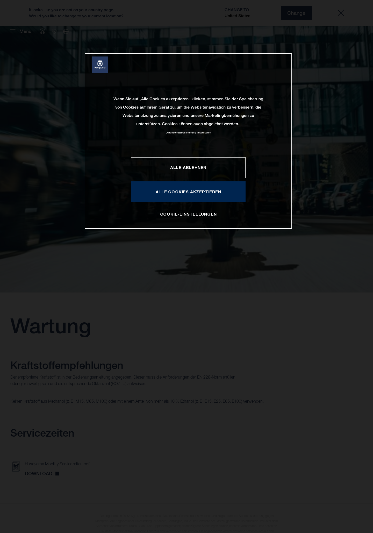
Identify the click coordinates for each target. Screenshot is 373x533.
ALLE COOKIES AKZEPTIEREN (188, 191)
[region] (188, 141)
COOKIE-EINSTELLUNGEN (188, 214)
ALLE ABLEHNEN (188, 167)
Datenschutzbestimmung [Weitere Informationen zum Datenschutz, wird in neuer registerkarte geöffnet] (181, 132)
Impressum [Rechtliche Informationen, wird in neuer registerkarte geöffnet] (204, 132)
